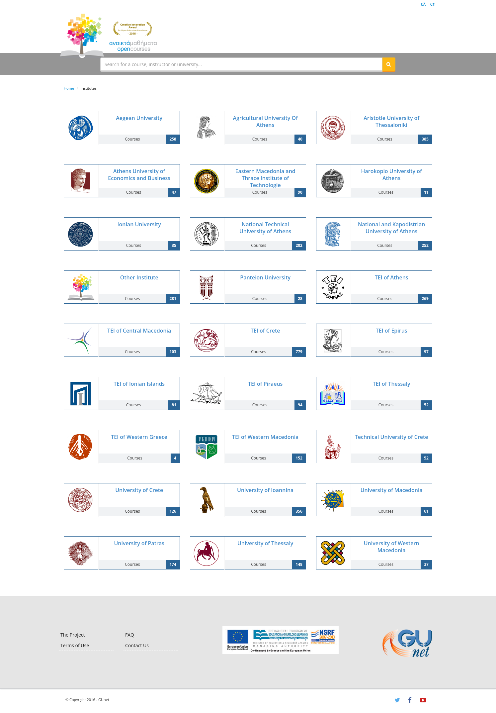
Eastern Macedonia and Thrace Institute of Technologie (265, 178)
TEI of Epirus (391, 330)
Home (69, 88)
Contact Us (137, 645)
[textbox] (241, 64)
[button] (388, 64)
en (433, 4)
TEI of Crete (265, 330)
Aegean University (139, 118)
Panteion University (265, 277)
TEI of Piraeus (265, 383)
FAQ (129, 635)
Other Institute (139, 277)
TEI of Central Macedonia (139, 330)
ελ (423, 4)
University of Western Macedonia (391, 547)
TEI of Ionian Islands (139, 383)
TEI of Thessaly (391, 383)
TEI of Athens (391, 277)
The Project (72, 635)
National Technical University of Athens (265, 228)
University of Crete (139, 490)
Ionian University (139, 224)
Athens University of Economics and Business (139, 174)
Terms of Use (74, 645)
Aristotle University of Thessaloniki (391, 121)
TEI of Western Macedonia (265, 437)
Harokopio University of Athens (391, 174)
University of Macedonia (392, 490)
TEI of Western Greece (139, 437)
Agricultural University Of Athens (265, 121)
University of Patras (139, 543)
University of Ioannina (265, 490)
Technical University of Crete (391, 437)
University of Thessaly (265, 543)
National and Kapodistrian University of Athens (391, 228)
